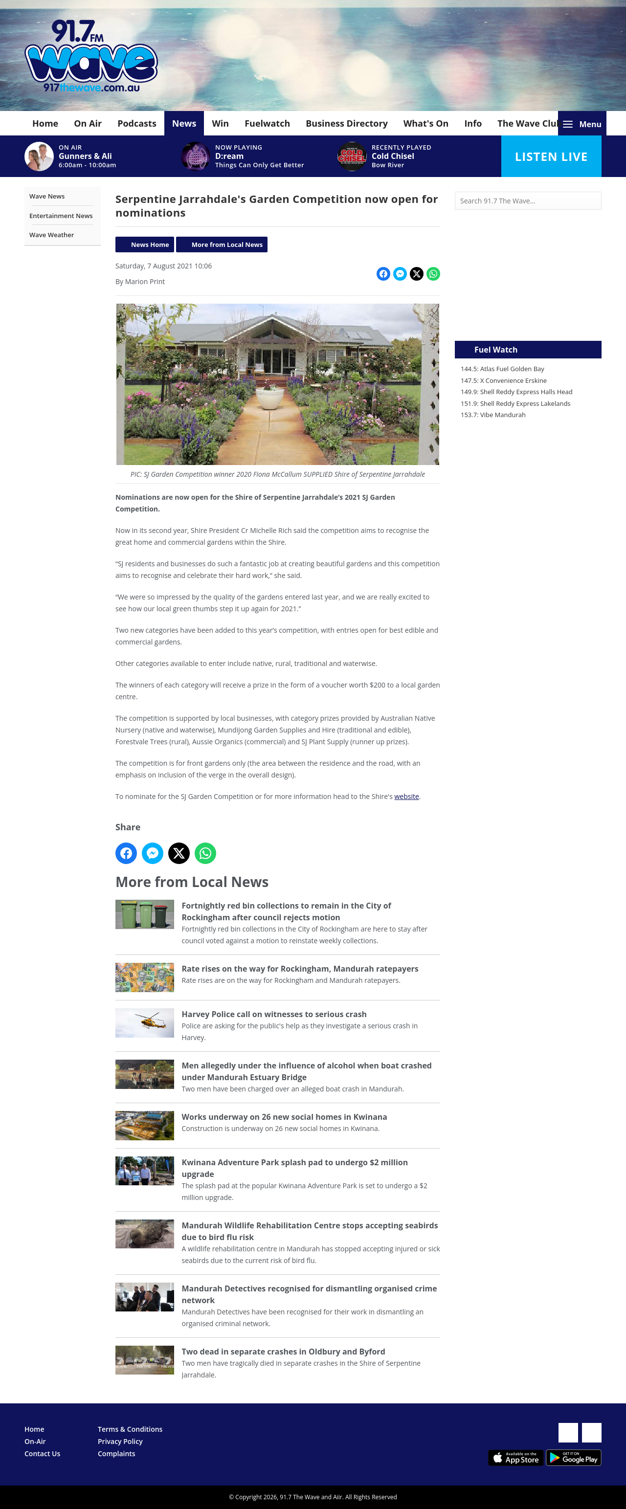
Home (45, 123)
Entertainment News (61, 215)
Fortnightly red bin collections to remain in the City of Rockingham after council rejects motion (286, 912)
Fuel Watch (496, 349)
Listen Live (551, 156)
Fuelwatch (267, 123)
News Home (150, 244)
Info (473, 123)
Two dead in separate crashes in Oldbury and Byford (283, 1351)
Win (220, 123)
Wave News (47, 196)
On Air (88, 123)
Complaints (116, 1453)
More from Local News (227, 244)
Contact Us (42, 1453)
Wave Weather (51, 234)
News (184, 123)
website (406, 796)
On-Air (35, 1441)
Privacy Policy (120, 1441)
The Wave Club (529, 123)
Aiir (337, 1497)
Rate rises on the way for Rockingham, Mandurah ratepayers (300, 969)
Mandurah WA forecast (528, 321)
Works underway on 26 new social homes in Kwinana (285, 1116)
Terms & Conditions (130, 1429)
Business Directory (347, 123)
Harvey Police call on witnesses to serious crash (274, 1014)
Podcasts (136, 123)
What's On (426, 123)
